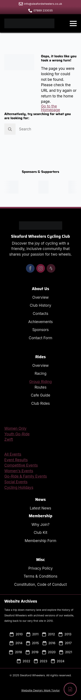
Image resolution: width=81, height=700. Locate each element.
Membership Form (40, 541)
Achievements (40, 322)
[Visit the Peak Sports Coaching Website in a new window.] (45, 187)
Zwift (8, 439)
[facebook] (30, 268)
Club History (40, 305)
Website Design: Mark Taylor (40, 690)
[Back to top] (70, 689)
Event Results (16, 460)
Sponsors (40, 330)
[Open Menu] (73, 23)
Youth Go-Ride (17, 434)
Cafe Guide (40, 395)
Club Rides (40, 403)
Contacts (40, 313)
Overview (40, 297)
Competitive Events (21, 465)
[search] (10, 129)
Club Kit (40, 532)
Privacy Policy (40, 568)
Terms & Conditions (40, 576)
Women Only (15, 428)
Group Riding (40, 382)
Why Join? (41, 524)
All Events (12, 454)
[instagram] (40, 268)
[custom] (51, 268)
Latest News (40, 508)
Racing (40, 373)
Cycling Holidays (18, 487)
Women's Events (18, 471)
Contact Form (40, 338)
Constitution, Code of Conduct (40, 584)
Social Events (15, 482)
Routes (40, 387)
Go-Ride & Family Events (25, 476)
